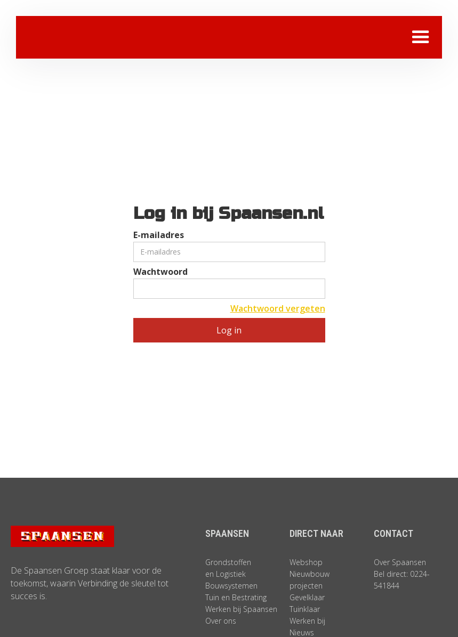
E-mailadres (158, 235)
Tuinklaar (305, 609)
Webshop (306, 562)
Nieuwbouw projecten (310, 580)
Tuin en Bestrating (236, 597)
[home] (93, 37)
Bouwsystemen (231, 586)
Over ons (220, 621)
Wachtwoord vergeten (277, 308)
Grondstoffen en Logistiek (228, 568)
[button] (420, 37)
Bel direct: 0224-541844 (402, 580)
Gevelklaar (307, 597)
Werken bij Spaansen (241, 609)
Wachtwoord (160, 271)
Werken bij (307, 621)
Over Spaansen (400, 562)
